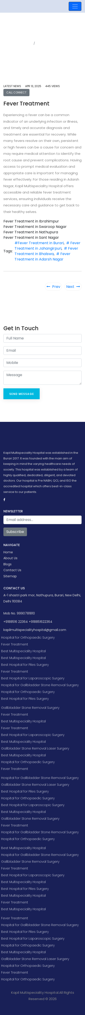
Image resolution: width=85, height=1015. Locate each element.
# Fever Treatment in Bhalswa (46, 251)
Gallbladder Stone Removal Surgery (30, 707)
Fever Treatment (14, 644)
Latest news (12, 86)
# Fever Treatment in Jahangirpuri (47, 245)
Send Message (21, 394)
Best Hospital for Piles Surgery (25, 664)
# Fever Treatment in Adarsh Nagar (42, 256)
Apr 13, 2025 (33, 86)
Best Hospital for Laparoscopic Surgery (32, 678)
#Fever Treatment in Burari (39, 243)
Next (73, 286)
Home (27, 43)
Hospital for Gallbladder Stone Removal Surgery (40, 685)
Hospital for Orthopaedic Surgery (28, 637)
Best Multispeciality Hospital (23, 651)
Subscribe (15, 531)
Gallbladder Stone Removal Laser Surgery (35, 748)
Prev (53, 286)
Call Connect (16, 92)
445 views (52, 86)
